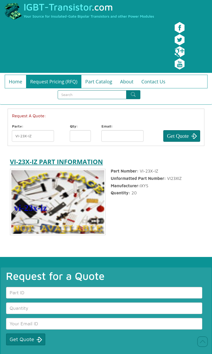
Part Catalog (98, 81)
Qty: (74, 126)
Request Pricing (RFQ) (53, 81)
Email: (107, 126)
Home (15, 81)
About (127, 81)
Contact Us (153, 81)
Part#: (17, 126)
